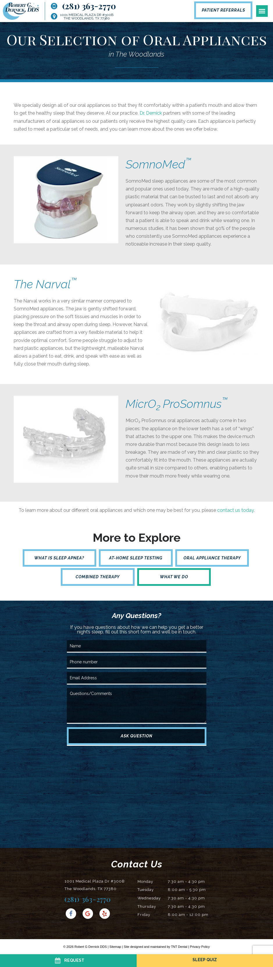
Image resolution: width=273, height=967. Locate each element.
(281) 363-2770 (83, 6)
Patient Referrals (223, 10)
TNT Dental (179, 946)
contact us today (235, 510)
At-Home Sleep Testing (136, 558)
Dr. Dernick (151, 113)
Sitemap (115, 946)
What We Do (174, 577)
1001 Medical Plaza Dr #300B (86, 16)
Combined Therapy (98, 577)
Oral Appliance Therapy (212, 558)
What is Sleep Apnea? (59, 558)
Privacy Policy (200, 946)
